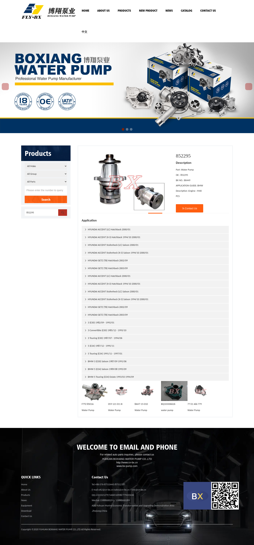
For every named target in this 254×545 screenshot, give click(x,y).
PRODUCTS (124, 10)
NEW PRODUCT (148, 10)
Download (26, 510)
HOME (85, 10)
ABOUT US (103, 10)
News (169, 10)
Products (25, 495)
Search (45, 199)
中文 (84, 32)
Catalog (186, 10)
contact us (208, 10)
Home (24, 484)
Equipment (26, 505)
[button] (123, 129)
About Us (26, 489)
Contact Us (189, 208)
